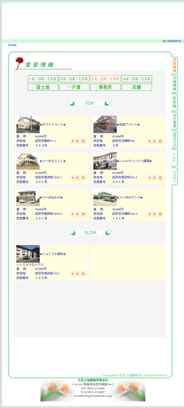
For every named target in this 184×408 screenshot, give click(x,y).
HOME (12, 45)
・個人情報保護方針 (171, 41)
